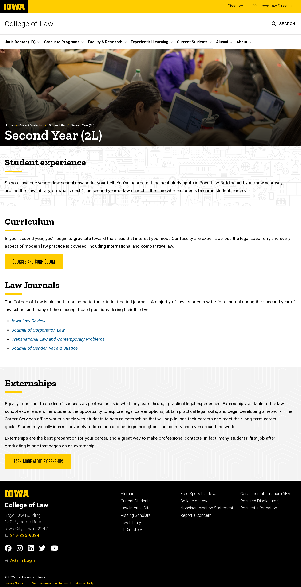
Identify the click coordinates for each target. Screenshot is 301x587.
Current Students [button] (192, 42)
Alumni (127, 493)
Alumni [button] (222, 42)
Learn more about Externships (38, 461)
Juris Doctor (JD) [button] (20, 42)
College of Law (29, 23)
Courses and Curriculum (33, 261)
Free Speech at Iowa (199, 493)
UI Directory (131, 529)
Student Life (56, 125)
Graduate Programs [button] (61, 42)
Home (9, 125)
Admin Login (22, 560)
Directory (235, 6)
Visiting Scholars (135, 515)
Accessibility (85, 583)
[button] (283, 23)
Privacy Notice (14, 583)
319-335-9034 (22, 535)
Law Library (131, 522)
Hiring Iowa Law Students (271, 6)
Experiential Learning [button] (149, 42)
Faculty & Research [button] (105, 42)
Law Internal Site (136, 508)
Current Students (31, 125)
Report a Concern (195, 515)
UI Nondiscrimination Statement (50, 583)
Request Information (258, 508)
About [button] (242, 42)
